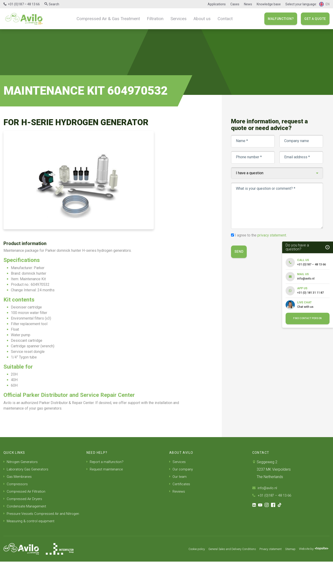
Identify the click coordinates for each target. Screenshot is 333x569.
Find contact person (307, 318)
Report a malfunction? (106, 462)
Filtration (155, 18)
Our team (178, 476)
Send (239, 252)
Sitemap (287, 556)
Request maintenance (105, 469)
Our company (181, 469)
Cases (234, 4)
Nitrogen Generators (21, 462)
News (248, 4)
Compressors (16, 484)
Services (177, 18)
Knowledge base (269, 4)
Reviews (177, 491)
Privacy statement (265, 556)
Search (54, 4)
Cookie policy (180, 556)
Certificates (180, 484)
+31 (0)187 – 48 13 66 (24, 4)
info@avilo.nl (265, 488)
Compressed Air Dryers (23, 499)
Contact (221, 18)
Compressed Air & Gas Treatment (111, 18)
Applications (217, 4)
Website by (312, 556)
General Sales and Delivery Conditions (221, 556)
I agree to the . (261, 235)
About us (199, 18)
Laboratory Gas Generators (27, 469)
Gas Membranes (18, 476)
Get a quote (315, 19)
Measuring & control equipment (30, 528)
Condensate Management (26, 506)
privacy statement (272, 235)
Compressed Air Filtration (25, 491)
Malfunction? (281, 19)
